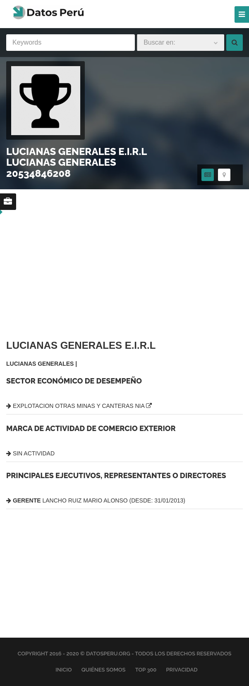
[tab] (207, 175)
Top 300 (146, 670)
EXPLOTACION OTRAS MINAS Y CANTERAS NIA (79, 406)
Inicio (63, 670)
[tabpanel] (124, 428)
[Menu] (242, 14)
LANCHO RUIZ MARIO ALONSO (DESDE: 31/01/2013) (95, 500)
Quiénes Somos (103, 670)
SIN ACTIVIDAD (30, 453)
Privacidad (181, 670)
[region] (72, 189)
